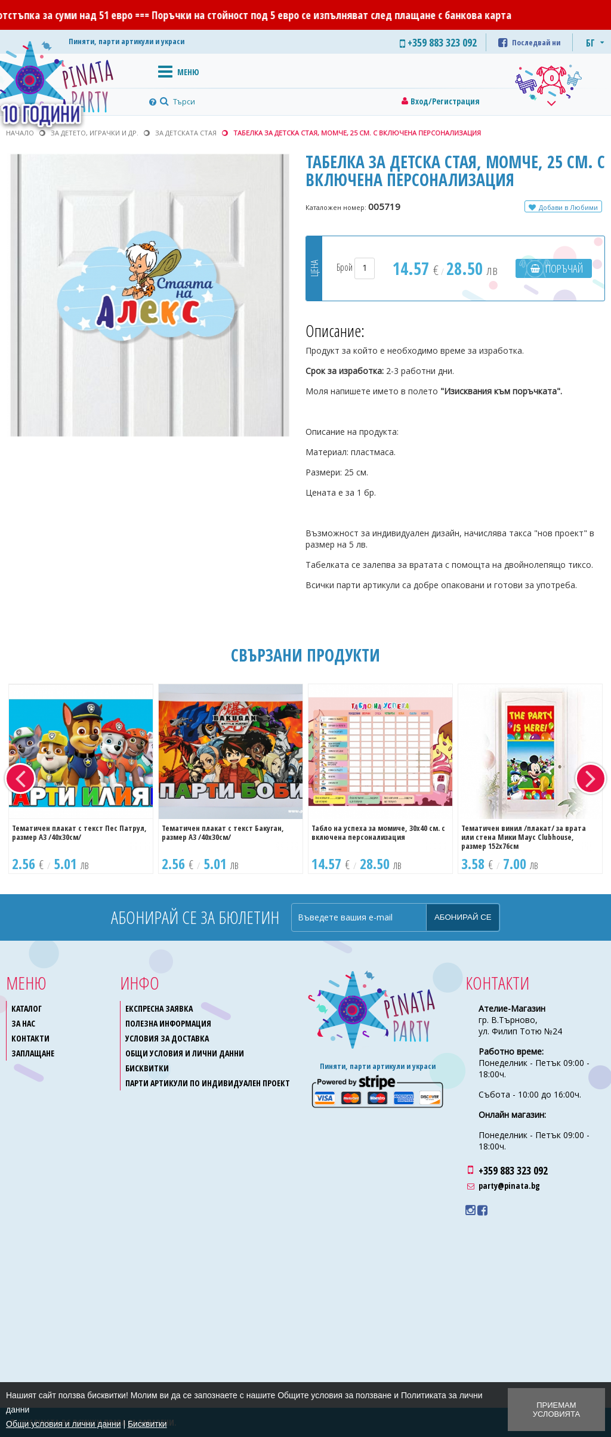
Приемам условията (556, 1410)
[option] (80, 779)
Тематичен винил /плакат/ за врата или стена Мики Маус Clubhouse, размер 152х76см (523, 837)
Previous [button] (20, 778)
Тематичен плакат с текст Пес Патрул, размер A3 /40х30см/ (79, 832)
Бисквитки (147, 1068)
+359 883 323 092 (513, 1170)
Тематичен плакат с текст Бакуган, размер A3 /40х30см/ (223, 832)
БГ (590, 43)
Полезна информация (168, 1023)
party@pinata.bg (509, 1185)
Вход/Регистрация (445, 101)
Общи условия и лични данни (184, 1053)
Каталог (26, 1008)
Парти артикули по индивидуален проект (207, 1083)
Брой (356, 267)
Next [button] (590, 778)
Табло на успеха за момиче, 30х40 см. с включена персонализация (378, 832)
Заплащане (32, 1053)
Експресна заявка (159, 1008)
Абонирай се (463, 917)
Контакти (30, 1038)
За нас (23, 1023)
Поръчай (564, 268)
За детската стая (186, 132)
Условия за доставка (167, 1038)
